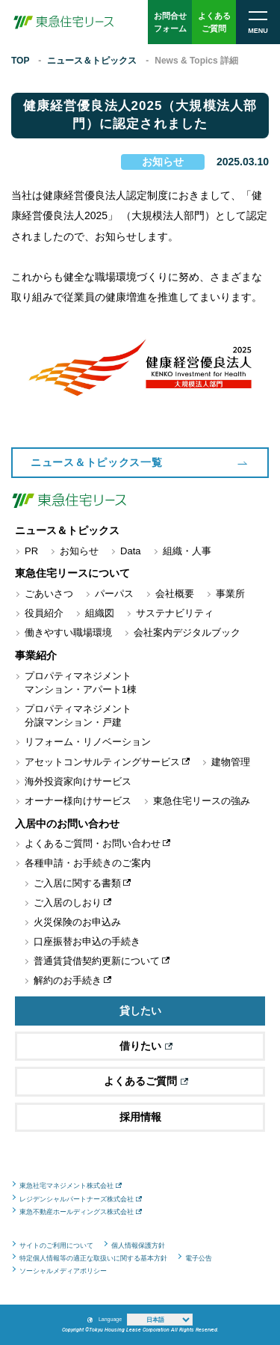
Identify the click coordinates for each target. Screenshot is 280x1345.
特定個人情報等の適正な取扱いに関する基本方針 (93, 1258)
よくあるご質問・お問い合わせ (93, 843)
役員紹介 (44, 613)
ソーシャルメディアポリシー (63, 1271)
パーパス (114, 593)
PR (31, 551)
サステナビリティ (175, 613)
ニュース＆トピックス (92, 60)
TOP (20, 60)
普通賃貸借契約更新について (97, 960)
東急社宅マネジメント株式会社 (66, 1185)
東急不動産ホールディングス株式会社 (76, 1212)
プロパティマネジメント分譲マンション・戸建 (78, 715)
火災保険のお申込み (77, 922)
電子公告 (198, 1258)
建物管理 (230, 762)
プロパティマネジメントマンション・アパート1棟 (81, 682)
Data (130, 551)
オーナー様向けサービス (78, 800)
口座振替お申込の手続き (87, 941)
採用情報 (140, 1117)
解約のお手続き (68, 980)
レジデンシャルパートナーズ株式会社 (76, 1199)
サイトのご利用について (56, 1245)
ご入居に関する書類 (77, 883)
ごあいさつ (49, 593)
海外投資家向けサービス (78, 781)
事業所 (230, 593)
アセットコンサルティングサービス (102, 762)
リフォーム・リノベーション (88, 741)
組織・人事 (187, 551)
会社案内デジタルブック (187, 632)
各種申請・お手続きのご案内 (88, 862)
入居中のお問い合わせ (67, 824)
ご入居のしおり (68, 902)
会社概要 (174, 593)
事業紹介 (36, 655)
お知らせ (163, 162)
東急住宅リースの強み (201, 800)
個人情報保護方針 (138, 1245)
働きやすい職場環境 (68, 632)
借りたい (145, 1046)
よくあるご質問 (146, 1081)
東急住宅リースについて (72, 573)
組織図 (99, 613)
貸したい (140, 1011)
